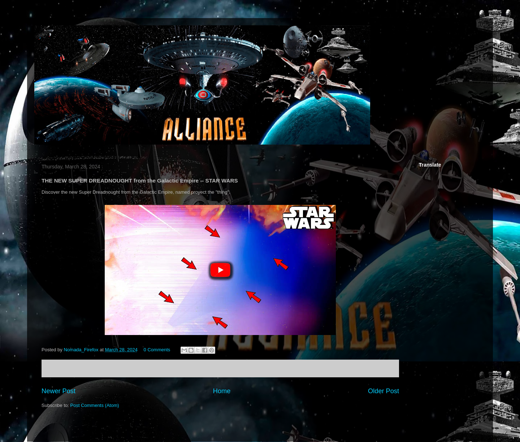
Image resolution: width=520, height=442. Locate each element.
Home (222, 391)
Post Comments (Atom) (94, 405)
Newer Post (58, 391)
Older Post (383, 391)
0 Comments (157, 349)
